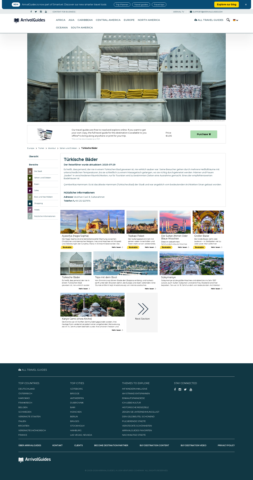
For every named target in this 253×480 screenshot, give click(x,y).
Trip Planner (122, 4)
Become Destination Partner (111, 445)
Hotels (37, 210)
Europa (30, 148)
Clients (78, 445)
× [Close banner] (246, 4)
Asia (71, 20)
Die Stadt (38, 171)
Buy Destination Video (193, 445)
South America (82, 27)
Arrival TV (178, 12)
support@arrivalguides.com (206, 12)
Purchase (204, 134)
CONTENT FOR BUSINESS (64, 12)
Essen (36, 184)
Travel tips (159, 4)
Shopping (38, 203)
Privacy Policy (226, 445)
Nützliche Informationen (45, 216)
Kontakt (57, 445)
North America (149, 20)
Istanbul (52, 148)
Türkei (41, 148)
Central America (108, 20)
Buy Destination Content (154, 445)
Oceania (62, 27)
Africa (60, 20)
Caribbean (85, 20)
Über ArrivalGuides (29, 445)
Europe (129, 20)
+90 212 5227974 (82, 200)
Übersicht (33, 156)
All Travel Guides (208, 19)
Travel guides (141, 4)
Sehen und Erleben (68, 148)
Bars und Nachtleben (43, 197)
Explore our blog (226, 4)
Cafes (36, 190)
